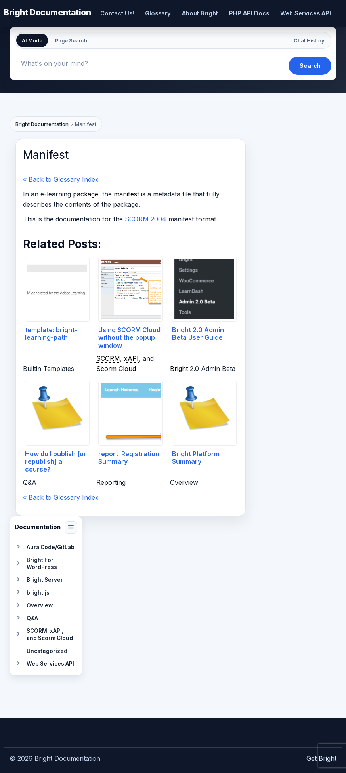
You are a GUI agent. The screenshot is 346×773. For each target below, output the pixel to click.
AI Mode (32, 41)
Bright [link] (179, 369)
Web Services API (305, 13)
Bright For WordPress (42, 563)
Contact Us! (117, 13)
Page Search (71, 41)
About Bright (200, 13)
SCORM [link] (108, 358)
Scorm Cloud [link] (116, 369)
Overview (40, 605)
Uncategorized (47, 651)
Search (310, 65)
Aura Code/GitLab (51, 547)
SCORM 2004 (145, 219)
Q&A (32, 618)
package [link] (85, 194)
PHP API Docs (249, 13)
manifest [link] (126, 194)
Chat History (309, 41)
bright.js (38, 593)
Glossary (158, 13)
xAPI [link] (131, 358)
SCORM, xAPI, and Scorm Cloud (50, 634)
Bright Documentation (47, 12)
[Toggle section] (18, 547)
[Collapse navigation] (71, 527)
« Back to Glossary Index (61, 179)
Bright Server (45, 580)
